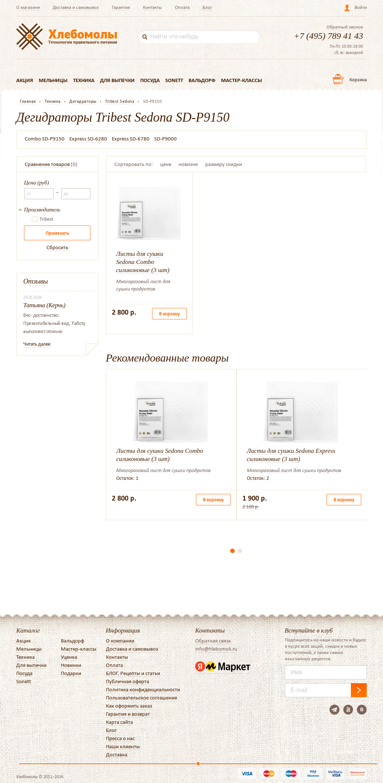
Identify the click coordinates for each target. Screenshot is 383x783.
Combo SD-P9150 (45, 138)
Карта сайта (119, 722)
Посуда (150, 80)
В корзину (169, 313)
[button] (232, 551)
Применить (57, 233)
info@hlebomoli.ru (216, 648)
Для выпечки (117, 80)
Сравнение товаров (47, 164)
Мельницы (53, 80)
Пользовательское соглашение (141, 697)
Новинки (71, 665)
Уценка (69, 657)
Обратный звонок (345, 27)
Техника (83, 80)
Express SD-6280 (88, 138)
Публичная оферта (127, 681)
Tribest (46, 219)
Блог (207, 7)
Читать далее (37, 344)
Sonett (174, 80)
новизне (188, 164)
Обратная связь (213, 640)
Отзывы (35, 281)
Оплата (182, 7)
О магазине (28, 7)
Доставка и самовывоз (76, 7)
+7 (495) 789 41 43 (328, 35)
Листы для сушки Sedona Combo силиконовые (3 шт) (143, 262)
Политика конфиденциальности (143, 689)
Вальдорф (202, 80)
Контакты (152, 7)
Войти (361, 7)
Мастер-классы (241, 80)
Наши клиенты (123, 746)
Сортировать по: (133, 164)
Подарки (71, 673)
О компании (120, 640)
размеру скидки (223, 164)
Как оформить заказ (129, 705)
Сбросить (57, 247)
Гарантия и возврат (128, 714)
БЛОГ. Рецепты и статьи (133, 673)
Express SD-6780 (130, 138)
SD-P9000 (165, 138)
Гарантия (121, 7)
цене (165, 164)
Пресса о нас (120, 738)
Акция (24, 80)
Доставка (116, 754)
